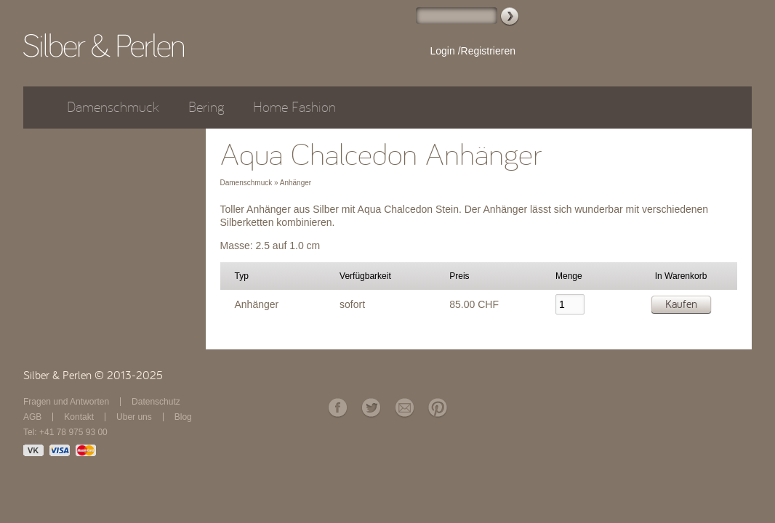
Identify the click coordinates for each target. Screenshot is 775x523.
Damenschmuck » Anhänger (266, 183)
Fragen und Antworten (66, 401)
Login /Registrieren (472, 51)
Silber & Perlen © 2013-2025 (93, 375)
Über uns (134, 417)
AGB (32, 417)
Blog (183, 417)
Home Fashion (294, 107)
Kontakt (79, 417)
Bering (206, 107)
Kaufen (681, 304)
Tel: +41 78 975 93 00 (65, 432)
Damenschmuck (113, 107)
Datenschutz (156, 401)
